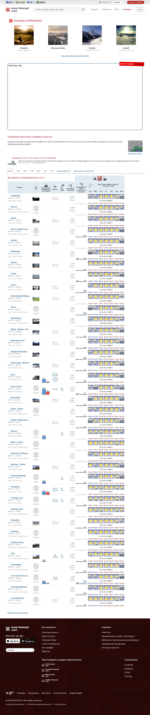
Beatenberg (16, 318)
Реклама (21, 693)
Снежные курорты (50, 632)
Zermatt (92, 48)
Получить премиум (136, 2)
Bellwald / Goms (18, 340)
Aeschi (14, 207)
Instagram (128, 668)
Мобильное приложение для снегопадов (120, 640)
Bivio (13, 375)
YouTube (128, 676)
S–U (45, 171)
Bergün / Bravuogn (19, 352)
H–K (25, 171)
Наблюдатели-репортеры (113, 644)
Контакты (46, 693)
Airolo (13, 218)
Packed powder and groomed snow (55, 377)
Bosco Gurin (16, 386)
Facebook (128, 665)
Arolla (13, 274)
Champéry (15, 487)
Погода (95, 9)
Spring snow (55, 578)
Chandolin (15, 520)
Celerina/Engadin (18, 476)
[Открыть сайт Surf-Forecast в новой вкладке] (10, 2)
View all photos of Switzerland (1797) (75, 56)
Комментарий (75, 693)
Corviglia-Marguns (38, 163)
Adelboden (15, 196)
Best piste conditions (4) (84, 171)
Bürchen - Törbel (18, 464)
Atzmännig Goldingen (20, 296)
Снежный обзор (49, 640)
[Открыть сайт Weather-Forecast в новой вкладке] (41, 2)
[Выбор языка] (118, 2)
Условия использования (15, 704)
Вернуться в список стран (18, 613)
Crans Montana (17, 598)
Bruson (14, 431)
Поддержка (33, 693)
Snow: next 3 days (135, 153)
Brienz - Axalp (17, 409)
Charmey (15, 531)
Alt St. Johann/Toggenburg (23, 229)
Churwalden (16, 565)
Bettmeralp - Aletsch (20, 363)
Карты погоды (48, 636)
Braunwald (15, 398)
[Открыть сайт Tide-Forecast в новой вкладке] (31, 2)
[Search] (83, 9)
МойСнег (46, 651)
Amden (14, 240)
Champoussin (17, 509)
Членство (106, 632)
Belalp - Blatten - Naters (21, 329)
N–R (38, 171)
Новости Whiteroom (51, 644)
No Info (55, 389)
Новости (107, 9)
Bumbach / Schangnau (20, 453)
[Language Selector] (20, 650)
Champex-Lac (17, 498)
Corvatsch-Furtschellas (21, 576)
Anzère (14, 262)
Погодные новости (110, 647)
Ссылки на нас (60, 693)
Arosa (13, 285)
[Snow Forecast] (17, 9)
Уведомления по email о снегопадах (118, 636)
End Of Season (55, 489)
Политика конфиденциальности (39, 704)
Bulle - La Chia (17, 442)
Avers (13, 307)
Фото (117, 9)
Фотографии (47, 647)
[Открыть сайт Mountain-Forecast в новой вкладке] (20, 2)
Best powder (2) (63, 171)
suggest (36, 213)
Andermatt (15, 251)
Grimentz (24, 48)
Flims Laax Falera (58, 48)
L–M (32, 171)
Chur (13, 553)
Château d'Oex (17, 542)
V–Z (52, 171)
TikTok (127, 672)
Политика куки (60, 704)
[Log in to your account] (140, 9)
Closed (55, 556)
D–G (18, 171)
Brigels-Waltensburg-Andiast (24, 420)
